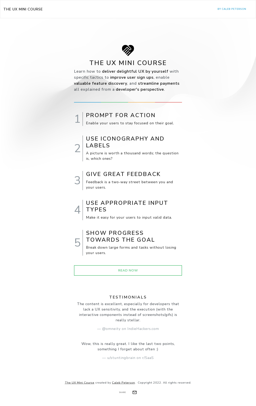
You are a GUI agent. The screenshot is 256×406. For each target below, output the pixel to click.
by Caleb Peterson (232, 9)
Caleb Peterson (123, 383)
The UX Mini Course (23, 9)
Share (122, 392)
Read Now (128, 270)
